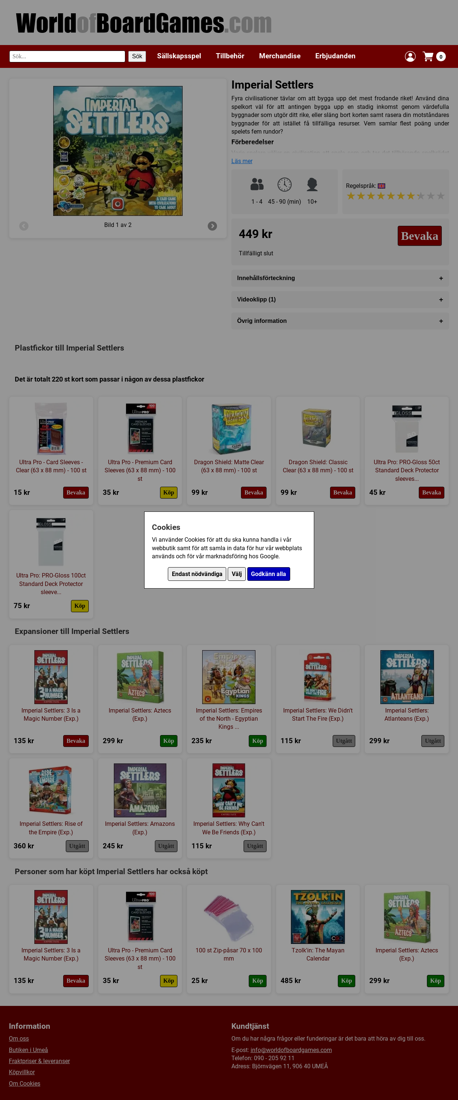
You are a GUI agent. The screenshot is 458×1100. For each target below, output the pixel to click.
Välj (237, 573)
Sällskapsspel (179, 56)
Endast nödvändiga (197, 573)
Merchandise (280, 56)
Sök (137, 56)
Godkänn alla (268, 573)
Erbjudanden (335, 56)
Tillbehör (230, 56)
